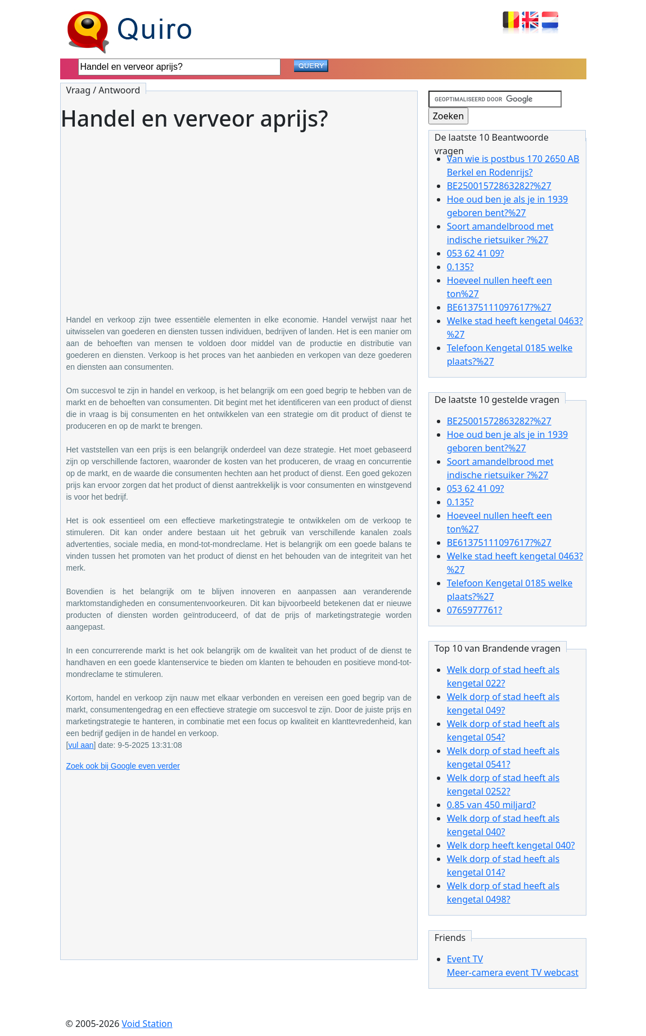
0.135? (460, 267)
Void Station (147, 1023)
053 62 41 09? (475, 253)
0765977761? (474, 610)
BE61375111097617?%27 (499, 307)
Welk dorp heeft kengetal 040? (511, 845)
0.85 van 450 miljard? (491, 805)
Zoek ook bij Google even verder (123, 765)
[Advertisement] (239, 214)
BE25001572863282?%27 (499, 186)
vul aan (80, 745)
